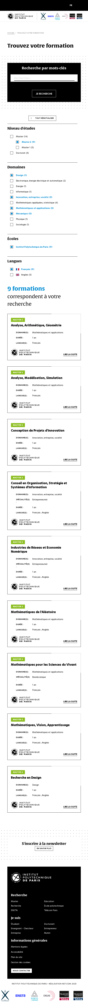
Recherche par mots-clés (44, 68)
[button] (72, 5)
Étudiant (15, 924)
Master (14, 901)
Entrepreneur (50, 928)
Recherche (16, 905)
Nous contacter (21, 970)
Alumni (47, 932)
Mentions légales (19, 946)
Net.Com (66, 983)
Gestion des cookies (20, 962)
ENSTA (14, 910)
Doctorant (49, 924)
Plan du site (16, 957)
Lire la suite (70, 354)
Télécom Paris (50, 910)
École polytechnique (54, 905)
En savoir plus (44, 848)
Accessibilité (17, 952)
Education (49, 901)
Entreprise (16, 932)
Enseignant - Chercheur (22, 928)
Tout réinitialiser (44, 118)
